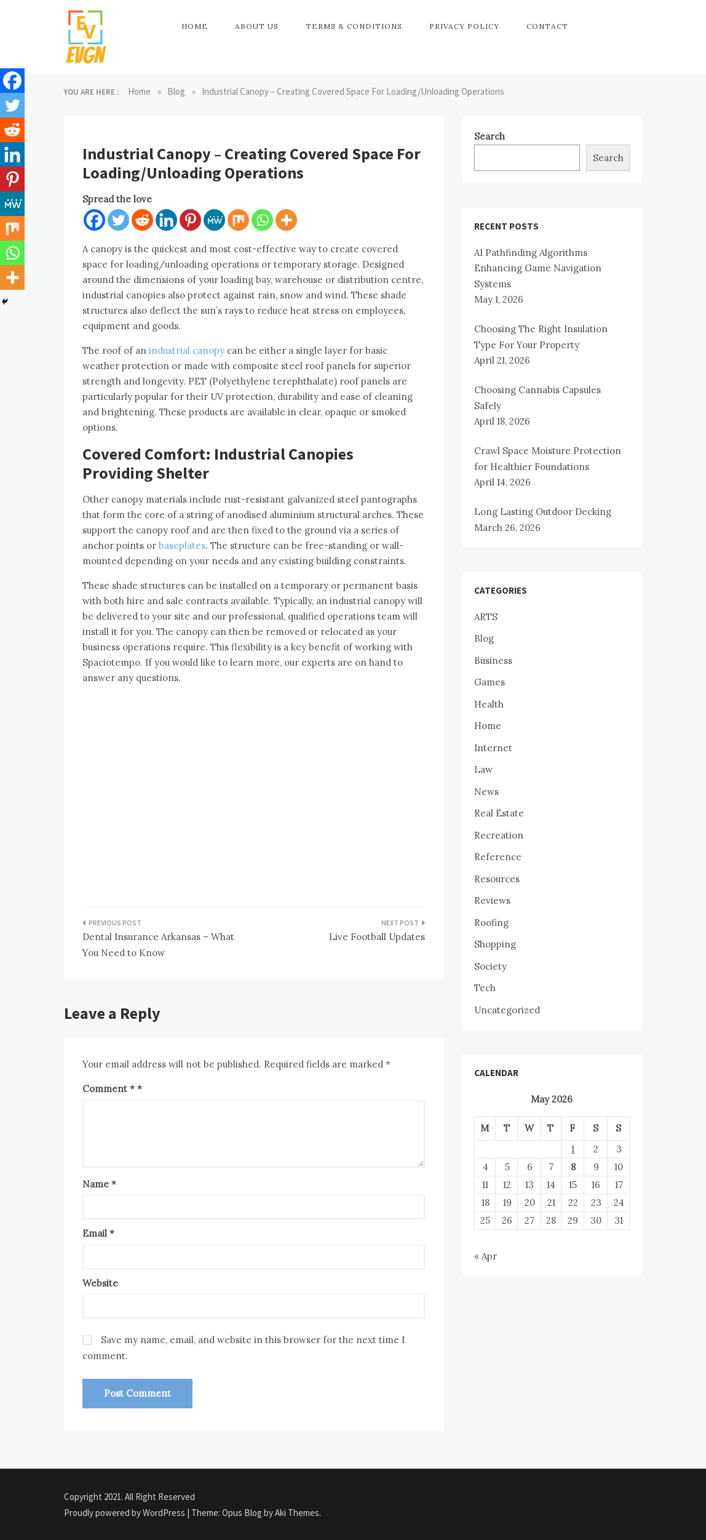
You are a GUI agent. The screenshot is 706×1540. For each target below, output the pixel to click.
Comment (108, 1089)
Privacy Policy (464, 26)
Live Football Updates (377, 937)
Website (100, 1283)
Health (489, 704)
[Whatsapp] (262, 220)
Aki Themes (297, 1512)
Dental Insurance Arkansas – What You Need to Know (158, 945)
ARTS (486, 617)
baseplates (182, 545)
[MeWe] (214, 220)
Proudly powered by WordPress (125, 1512)
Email (98, 1233)
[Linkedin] (166, 220)
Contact (547, 26)
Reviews (492, 900)
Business (493, 660)
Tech (485, 988)
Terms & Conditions (354, 26)
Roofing (491, 922)
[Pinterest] (190, 220)
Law (483, 769)
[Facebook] (94, 220)
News (486, 791)
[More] (286, 220)
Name (99, 1184)
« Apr (485, 1256)
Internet (493, 748)
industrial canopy (186, 350)
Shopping (495, 944)
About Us (257, 26)
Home (194, 26)
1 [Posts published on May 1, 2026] (572, 1149)
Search (489, 136)
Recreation (498, 835)
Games (489, 682)
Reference (498, 857)
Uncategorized (507, 1010)
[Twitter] (118, 220)
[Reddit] (142, 220)
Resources (497, 879)
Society (490, 966)
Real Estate (499, 813)
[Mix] (238, 220)
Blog (484, 638)
